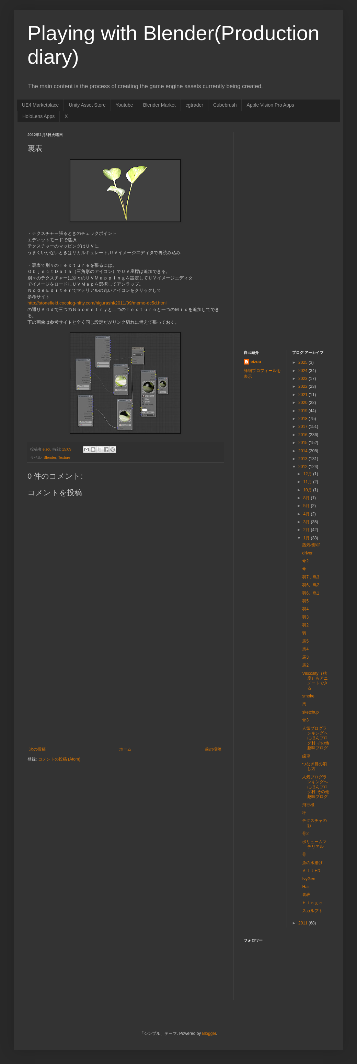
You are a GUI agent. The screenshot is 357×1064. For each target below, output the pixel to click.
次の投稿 (37, 749)
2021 (303, 394)
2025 (303, 362)
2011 (303, 923)
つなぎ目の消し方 (314, 766)
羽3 (305, 617)
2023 (303, 378)
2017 (303, 426)
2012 (303, 466)
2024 (303, 370)
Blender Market (159, 105)
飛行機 (308, 804)
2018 (303, 418)
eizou (256, 361)
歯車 (306, 756)
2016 (303, 434)
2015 (303, 442)
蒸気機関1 (311, 544)
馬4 (305, 649)
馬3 (305, 657)
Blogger (209, 1033)
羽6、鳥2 (310, 585)
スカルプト (312, 910)
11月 (308, 481)
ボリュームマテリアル (314, 844)
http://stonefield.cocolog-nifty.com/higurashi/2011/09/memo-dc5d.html (96, 303)
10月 (308, 490)
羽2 (305, 625)
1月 (307, 538)
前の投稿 (213, 749)
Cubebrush (225, 105)
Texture (64, 457)
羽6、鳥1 (310, 593)
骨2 (305, 833)
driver (307, 553)
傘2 (305, 561)
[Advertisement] (125, 695)
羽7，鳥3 (310, 577)
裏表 (306, 894)
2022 (303, 386)
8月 (307, 497)
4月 (307, 514)
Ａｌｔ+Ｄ (311, 870)
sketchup (310, 712)
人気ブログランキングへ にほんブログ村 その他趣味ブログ (315, 738)
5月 (307, 505)
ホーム (125, 749)
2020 (303, 402)
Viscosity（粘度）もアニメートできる (315, 681)
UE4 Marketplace (40, 105)
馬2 (305, 665)
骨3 (305, 720)
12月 (308, 473)
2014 (303, 451)
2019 (303, 410)
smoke (308, 696)
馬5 (305, 641)
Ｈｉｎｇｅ (312, 902)
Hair (306, 886)
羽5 (305, 601)
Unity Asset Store (87, 105)
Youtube (124, 105)
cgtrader (194, 105)
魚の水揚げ (312, 862)
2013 (303, 458)
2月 (307, 529)
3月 (307, 521)
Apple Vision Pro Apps (270, 105)
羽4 (305, 609)
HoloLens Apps (38, 116)
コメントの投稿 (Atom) (59, 759)
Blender (50, 457)
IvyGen (308, 878)
